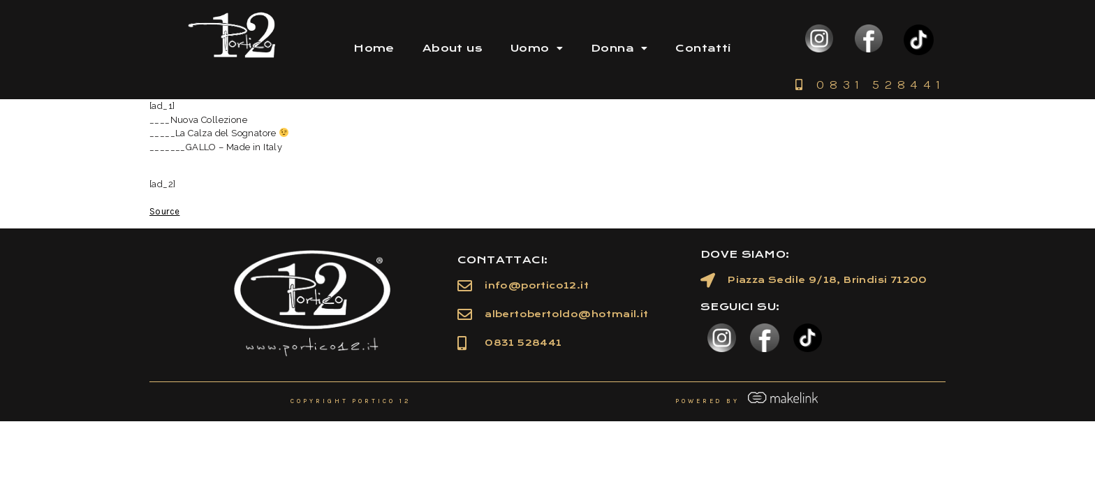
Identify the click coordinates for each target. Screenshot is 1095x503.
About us (452, 48)
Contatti (702, 48)
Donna (619, 48)
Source (164, 211)
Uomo (536, 48)
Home (374, 48)
